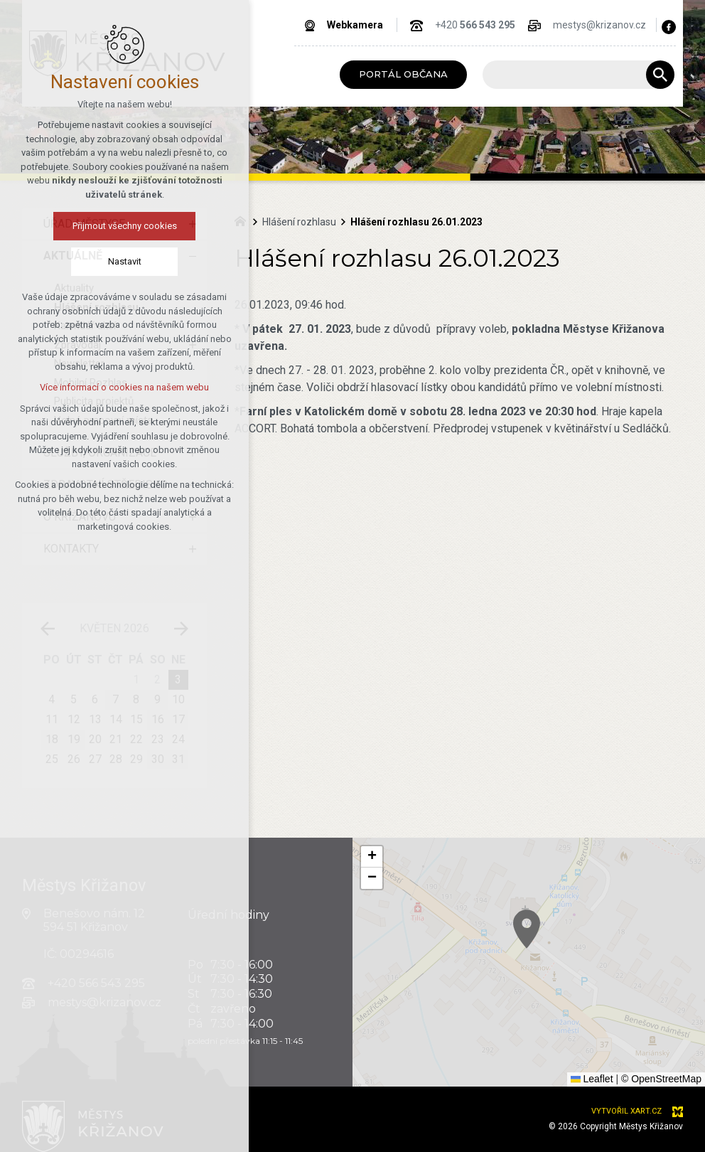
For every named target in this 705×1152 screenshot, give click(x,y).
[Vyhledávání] (660, 74)
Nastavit (95, 261)
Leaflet (592, 1078)
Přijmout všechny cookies (95, 225)
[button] (542, 939)
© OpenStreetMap (661, 1078)
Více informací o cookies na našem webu (96, 387)
